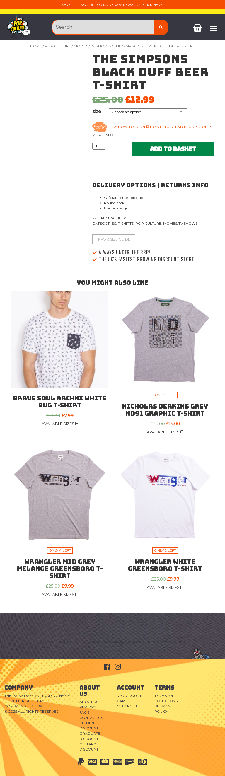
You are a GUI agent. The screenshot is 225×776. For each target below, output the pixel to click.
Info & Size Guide (113, 239)
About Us (88, 702)
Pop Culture (58, 46)
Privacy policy (131, 641)
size (97, 111)
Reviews (87, 707)
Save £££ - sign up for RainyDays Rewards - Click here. (112, 5)
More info (102, 135)
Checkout (127, 706)
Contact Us (91, 717)
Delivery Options (124, 185)
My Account (129, 695)
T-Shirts (126, 223)
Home (36, 46)
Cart (122, 701)
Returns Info (185, 185)
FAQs (84, 712)
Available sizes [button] (60, 424)
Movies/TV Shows (92, 46)
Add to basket (173, 149)
